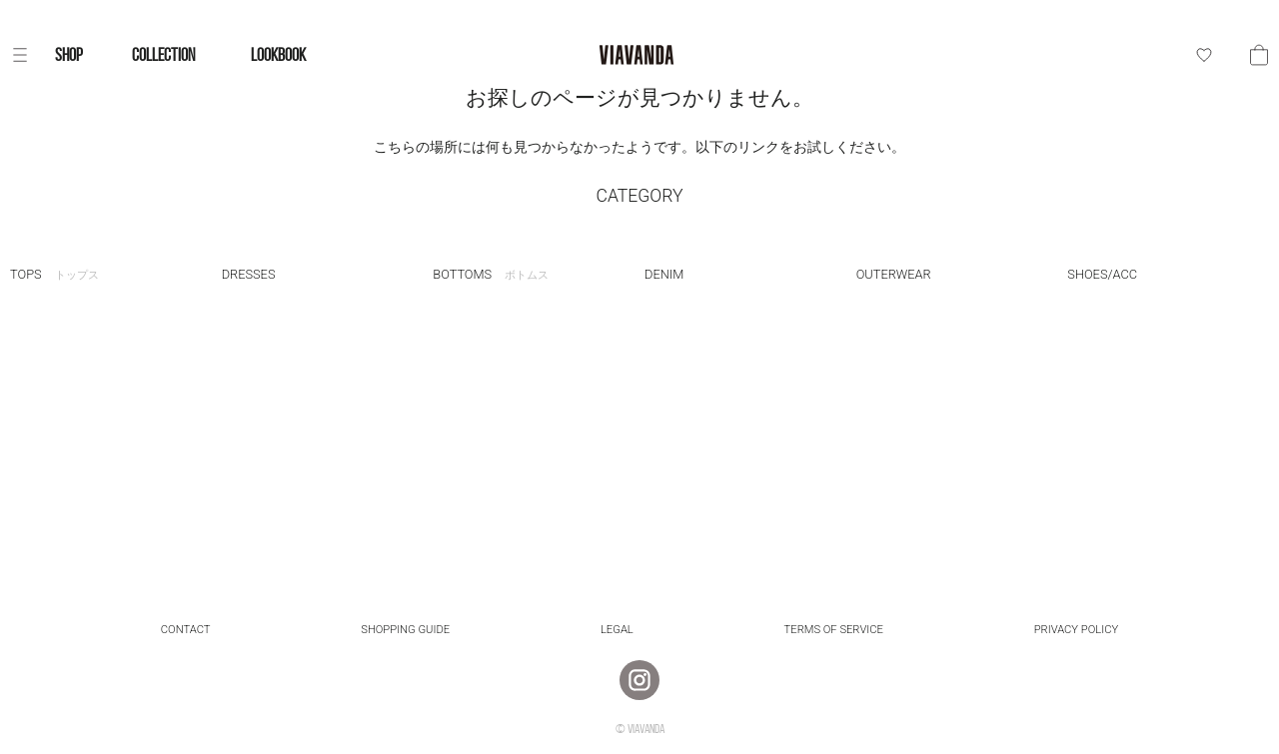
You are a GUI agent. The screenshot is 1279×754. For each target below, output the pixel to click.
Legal (617, 629)
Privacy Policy (1076, 629)
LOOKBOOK (278, 55)
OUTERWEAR (893, 274)
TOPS (54, 274)
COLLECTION (163, 55)
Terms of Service (833, 629)
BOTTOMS (491, 274)
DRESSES (249, 274)
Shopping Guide (405, 629)
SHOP (69, 55)
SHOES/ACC (1102, 274)
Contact (186, 629)
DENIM (663, 274)
